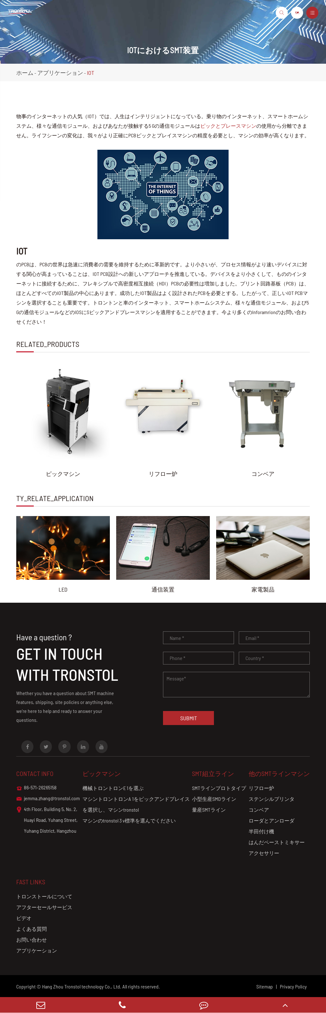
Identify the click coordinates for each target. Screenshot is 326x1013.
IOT (90, 72)
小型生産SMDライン (214, 799)
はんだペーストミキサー (277, 842)
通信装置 (163, 589)
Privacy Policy (293, 986)
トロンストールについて (44, 896)
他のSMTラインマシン (279, 773)
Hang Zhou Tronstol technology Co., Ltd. (81, 986)
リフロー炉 (163, 473)
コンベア (263, 473)
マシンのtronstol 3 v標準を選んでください (129, 820)
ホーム (24, 72)
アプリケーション (60, 72)
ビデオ (24, 918)
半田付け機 (261, 831)
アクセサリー (264, 853)
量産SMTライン (209, 810)
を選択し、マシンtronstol (110, 810)
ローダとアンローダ (271, 820)
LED (63, 589)
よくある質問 (31, 929)
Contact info (34, 773)
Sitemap (264, 986)
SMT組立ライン (213, 773)
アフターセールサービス (44, 907)
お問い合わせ (31, 940)
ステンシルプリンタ (271, 799)
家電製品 (263, 589)
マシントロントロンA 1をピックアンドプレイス (136, 799)
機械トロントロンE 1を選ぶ (113, 788)
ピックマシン (63, 473)
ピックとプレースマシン (228, 126)
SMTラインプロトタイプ (219, 788)
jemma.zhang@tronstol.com (48, 798)
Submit (188, 718)
